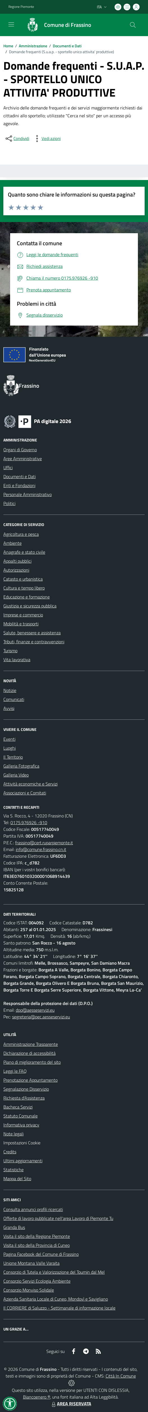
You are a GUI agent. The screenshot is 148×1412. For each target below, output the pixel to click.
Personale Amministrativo (27, 494)
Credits (9, 1151)
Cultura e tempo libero (24, 588)
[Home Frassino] (56, 25)
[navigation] (11, 24)
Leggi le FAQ (15, 1071)
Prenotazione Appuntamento (30, 1080)
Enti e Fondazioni (19, 485)
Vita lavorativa (16, 659)
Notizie (9, 690)
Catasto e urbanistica (23, 579)
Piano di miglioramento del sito (32, 1062)
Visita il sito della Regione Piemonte (36, 1236)
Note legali (13, 1133)
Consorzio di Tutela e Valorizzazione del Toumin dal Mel (54, 1272)
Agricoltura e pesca (21, 534)
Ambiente (12, 543)
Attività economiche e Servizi (30, 783)
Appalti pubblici (17, 561)
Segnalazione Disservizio (26, 1089)
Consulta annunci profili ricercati (33, 1209)
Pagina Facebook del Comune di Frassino (41, 1254)
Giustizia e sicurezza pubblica (29, 605)
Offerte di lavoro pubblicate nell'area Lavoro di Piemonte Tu (58, 1218)
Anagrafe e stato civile (24, 552)
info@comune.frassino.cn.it (41, 849)
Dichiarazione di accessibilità (29, 1053)
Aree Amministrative (22, 458)
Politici (9, 503)
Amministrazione (33, 46)
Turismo (10, 650)
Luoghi (9, 748)
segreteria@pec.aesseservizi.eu (41, 1016)
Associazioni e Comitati (24, 792)
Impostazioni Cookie (21, 1142)
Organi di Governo (20, 449)
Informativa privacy (21, 1124)
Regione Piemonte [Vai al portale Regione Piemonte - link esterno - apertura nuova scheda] (21, 6)
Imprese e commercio (23, 614)
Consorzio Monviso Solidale (28, 1290)
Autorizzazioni (16, 570)
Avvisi (8, 708)
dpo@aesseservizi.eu (35, 1010)
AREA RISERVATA (70, 1403)
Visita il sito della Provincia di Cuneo (36, 1245)
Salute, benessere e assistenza (32, 632)
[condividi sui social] (16, 138)
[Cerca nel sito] (133, 25)
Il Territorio (13, 757)
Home (8, 46)
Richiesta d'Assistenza (24, 1098)
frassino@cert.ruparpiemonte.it (44, 842)
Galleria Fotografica (21, 766)
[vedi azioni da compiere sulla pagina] (46, 138)
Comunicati (13, 699)
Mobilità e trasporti (20, 623)
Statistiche (13, 1169)
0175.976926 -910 (28, 822)
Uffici (8, 467)
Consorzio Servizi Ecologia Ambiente (36, 1281)
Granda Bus (14, 1227)
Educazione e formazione (26, 596)
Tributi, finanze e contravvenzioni (33, 641)
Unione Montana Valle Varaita (31, 1263)
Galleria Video (16, 775)
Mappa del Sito (17, 1178)
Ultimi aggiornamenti (22, 1160)
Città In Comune (121, 1376)
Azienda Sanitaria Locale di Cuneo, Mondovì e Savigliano (55, 1299)
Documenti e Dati (67, 46)
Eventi (9, 739)
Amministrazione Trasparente (30, 1044)
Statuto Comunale (20, 1115)
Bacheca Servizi (18, 1107)
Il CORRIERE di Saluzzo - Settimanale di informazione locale (59, 1308)
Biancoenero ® (36, 1397)
